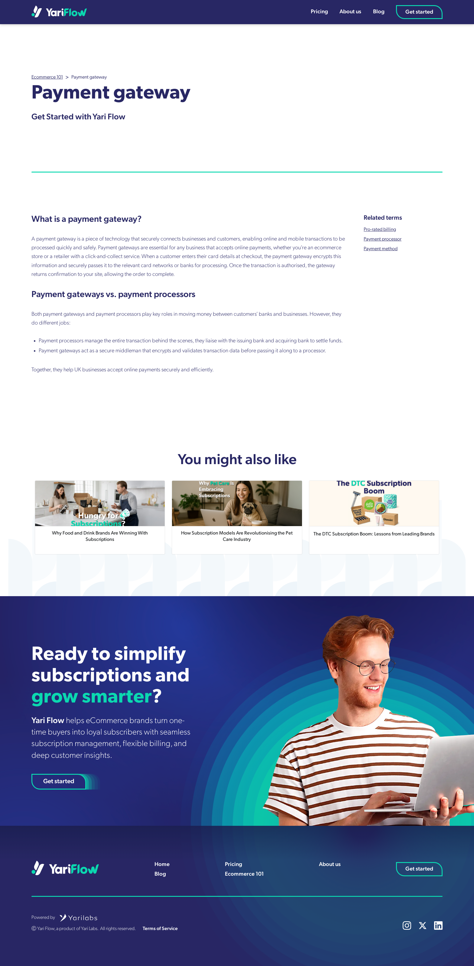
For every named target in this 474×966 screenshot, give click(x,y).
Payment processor (382, 239)
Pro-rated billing (380, 229)
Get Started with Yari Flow (78, 117)
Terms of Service (160, 928)
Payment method (381, 249)
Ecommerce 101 (47, 77)
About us (350, 12)
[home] (59, 11)
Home (162, 864)
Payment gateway (89, 77)
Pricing (319, 12)
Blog (379, 12)
